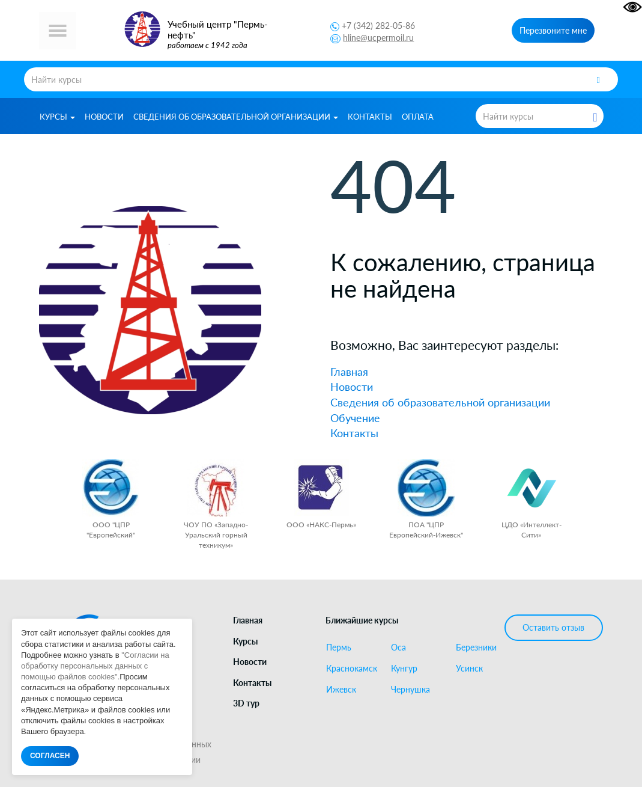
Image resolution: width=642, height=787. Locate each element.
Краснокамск (351, 668)
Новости (104, 116)
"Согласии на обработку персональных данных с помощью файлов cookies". (95, 666)
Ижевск (341, 689)
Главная (349, 371)
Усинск (469, 668)
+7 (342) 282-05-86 (378, 25)
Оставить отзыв (553, 627)
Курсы (57, 116)
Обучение (355, 417)
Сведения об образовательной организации (235, 116)
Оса (398, 647)
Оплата (418, 116)
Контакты (370, 116)
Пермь (338, 647)
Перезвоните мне (553, 30)
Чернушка (410, 689)
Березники (476, 647)
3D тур (246, 703)
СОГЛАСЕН (50, 756)
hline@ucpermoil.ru (378, 37)
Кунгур (404, 668)
